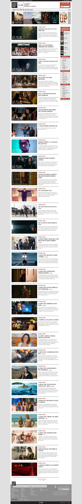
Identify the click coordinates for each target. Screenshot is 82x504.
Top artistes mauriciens (34, 494)
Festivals (22, 495)
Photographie (32, 492)
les (42, 214)
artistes (31, 9)
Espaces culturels (24, 496)
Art (30, 489)
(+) (40, 37)
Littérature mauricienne (44, 489)
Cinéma (22, 489)
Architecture (32, 491)
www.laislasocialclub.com (16, 0)
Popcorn (17, 9)
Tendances (13, 494)
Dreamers (25, 0)
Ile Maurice (23, 494)
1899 (65, 52)
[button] (13, 17)
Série (22, 492)
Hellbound (66, 42)
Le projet (21, 0)
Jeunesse (41, 491)
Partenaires (62, 502)
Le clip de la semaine (15, 491)
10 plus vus (45, 195)
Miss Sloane (43, 67)
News (12, 492)
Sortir (28, 9)
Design (21, 9)
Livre (23, 9)
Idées (26, 9)
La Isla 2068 (30, 0)
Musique (14, 9)
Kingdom (65, 47)
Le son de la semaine (15, 489)
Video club (22, 491)
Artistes (32, 493)
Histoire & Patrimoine (15, 495)
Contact (68, 502)
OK (69, 489)
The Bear (65, 37)
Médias (13, 496)
